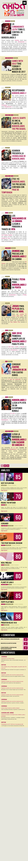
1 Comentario (10, 432)
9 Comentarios (10, 362)
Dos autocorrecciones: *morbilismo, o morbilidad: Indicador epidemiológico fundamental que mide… (13, 718)
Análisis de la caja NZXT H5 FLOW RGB (8, 643)
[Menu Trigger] (24, 3)
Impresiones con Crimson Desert (7, 658)
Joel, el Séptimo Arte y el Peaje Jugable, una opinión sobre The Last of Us (14, 667)
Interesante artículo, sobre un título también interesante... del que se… (13, 661)
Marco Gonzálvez (5, 362)
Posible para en (19, 283)
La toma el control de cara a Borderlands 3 (13, 31)
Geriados (16, 604)
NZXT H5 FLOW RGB (7, 483)
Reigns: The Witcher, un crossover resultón (10, 639)
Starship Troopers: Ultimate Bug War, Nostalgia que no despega (9, 648)
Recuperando (19, 91)
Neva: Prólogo (6, 563)
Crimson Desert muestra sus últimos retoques (10, 708)
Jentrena (9, 485)
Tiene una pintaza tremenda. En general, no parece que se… (13, 709)
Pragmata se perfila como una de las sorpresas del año (12, 674)
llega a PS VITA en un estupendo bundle (19, 405)
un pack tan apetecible (14, 379)
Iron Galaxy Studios (6, 235)
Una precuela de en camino (19, 255)
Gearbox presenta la (19, 154)
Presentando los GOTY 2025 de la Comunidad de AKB (12, 724)
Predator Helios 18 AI (9, 623)
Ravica (4, 88)
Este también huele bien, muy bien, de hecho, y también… (12, 702)
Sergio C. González (6, 116)
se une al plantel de (19, 123)
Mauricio (4, 22)
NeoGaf (22, 346)
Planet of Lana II (7, 582)
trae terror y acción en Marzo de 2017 (18, 66)
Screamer (4, 523)
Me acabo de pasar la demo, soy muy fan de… (10, 696)
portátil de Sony (5, 238)
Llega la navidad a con (19, 439)
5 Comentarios (8, 249)
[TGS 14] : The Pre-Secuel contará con (13, 186)
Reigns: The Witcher (8, 503)
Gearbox (17, 40)
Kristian (14, 545)
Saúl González (5, 331)
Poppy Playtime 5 (7, 602)
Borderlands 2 (22, 41)
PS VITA (12, 413)
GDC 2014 (11, 346)
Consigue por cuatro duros (19, 370)
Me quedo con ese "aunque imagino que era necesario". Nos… (13, 689)
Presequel (4, 105)
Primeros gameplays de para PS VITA (19, 338)
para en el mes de (18, 309)
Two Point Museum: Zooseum (11, 543)
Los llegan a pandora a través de (13, 222)
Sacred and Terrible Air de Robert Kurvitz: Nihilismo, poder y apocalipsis (13, 715)
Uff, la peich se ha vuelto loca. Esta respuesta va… (11, 682)
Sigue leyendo (4, 490)
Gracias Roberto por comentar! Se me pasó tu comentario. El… (13, 669)
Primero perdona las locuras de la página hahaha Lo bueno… (13, 676)
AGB (17, 346)
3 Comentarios (8, 59)
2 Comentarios (11, 116)
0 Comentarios (8, 22)
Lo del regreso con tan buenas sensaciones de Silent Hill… (13, 725)
